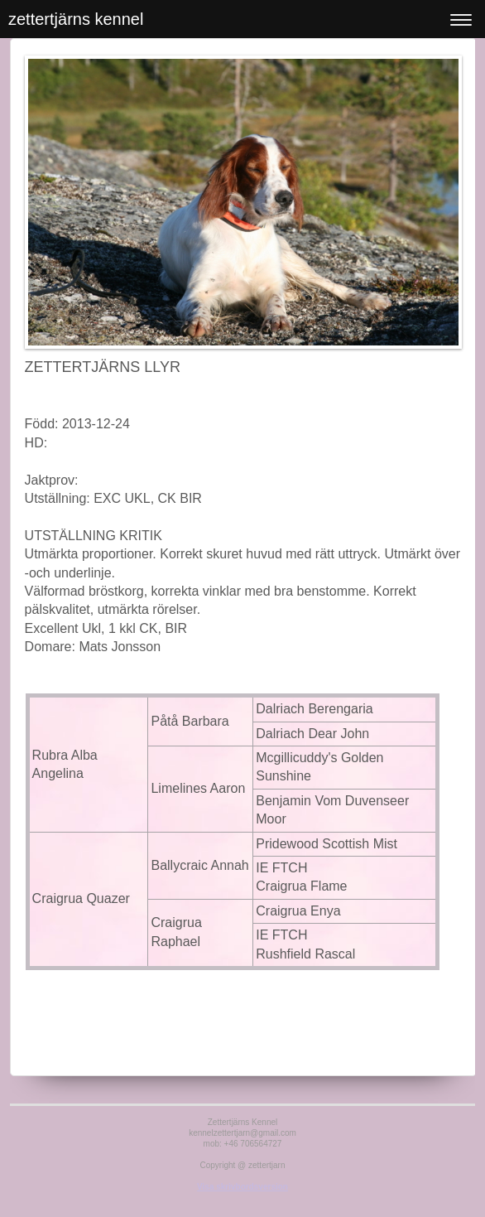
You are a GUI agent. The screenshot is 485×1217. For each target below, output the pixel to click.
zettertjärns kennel (75, 19)
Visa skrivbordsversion (242, 1186)
